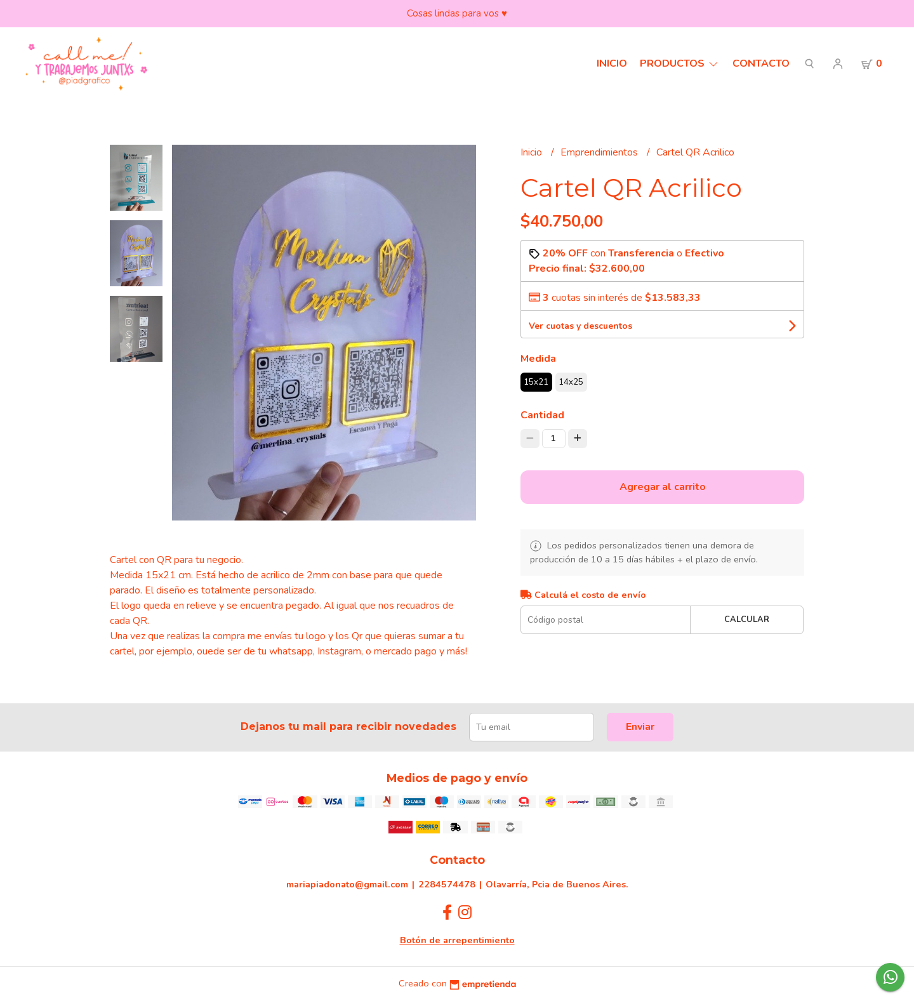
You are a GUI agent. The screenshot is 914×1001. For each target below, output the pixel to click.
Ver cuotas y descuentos (580, 326)
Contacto (761, 63)
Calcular (746, 619)
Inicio (612, 63)
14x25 (571, 382)
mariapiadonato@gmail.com (347, 884)
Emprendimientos (600, 152)
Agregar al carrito (662, 487)
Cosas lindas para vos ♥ (457, 13)
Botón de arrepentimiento (457, 940)
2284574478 (446, 884)
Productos (680, 63)
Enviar (640, 727)
